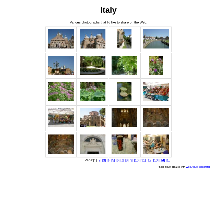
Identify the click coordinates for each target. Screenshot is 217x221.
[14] (162, 160)
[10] (136, 160)
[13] (156, 160)
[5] (113, 160)
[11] (143, 160)
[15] (168, 160)
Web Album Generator (198, 166)
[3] (104, 160)
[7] (122, 160)
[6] (117, 160)
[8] (126, 160)
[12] (149, 160)
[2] (99, 160)
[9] (131, 160)
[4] (108, 160)
